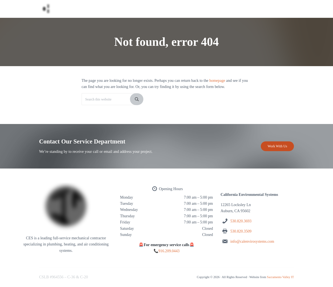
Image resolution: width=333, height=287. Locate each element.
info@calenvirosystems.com (252, 241)
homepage (217, 82)
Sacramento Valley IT (280, 277)
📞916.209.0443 (166, 251)
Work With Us (277, 146)
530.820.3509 (241, 231)
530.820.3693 (241, 221)
